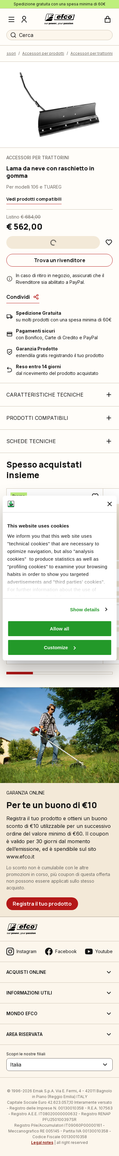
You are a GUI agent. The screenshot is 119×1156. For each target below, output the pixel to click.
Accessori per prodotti (43, 53)
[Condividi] (22, 297)
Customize (60, 647)
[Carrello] (107, 19)
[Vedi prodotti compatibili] (34, 199)
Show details (85, 609)
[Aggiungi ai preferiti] (109, 242)
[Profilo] (24, 19)
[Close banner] (109, 504)
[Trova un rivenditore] (59, 260)
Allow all (59, 628)
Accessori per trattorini (91, 53)
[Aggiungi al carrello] (53, 242)
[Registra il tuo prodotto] (42, 903)
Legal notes (42, 1142)
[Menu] (11, 19)
